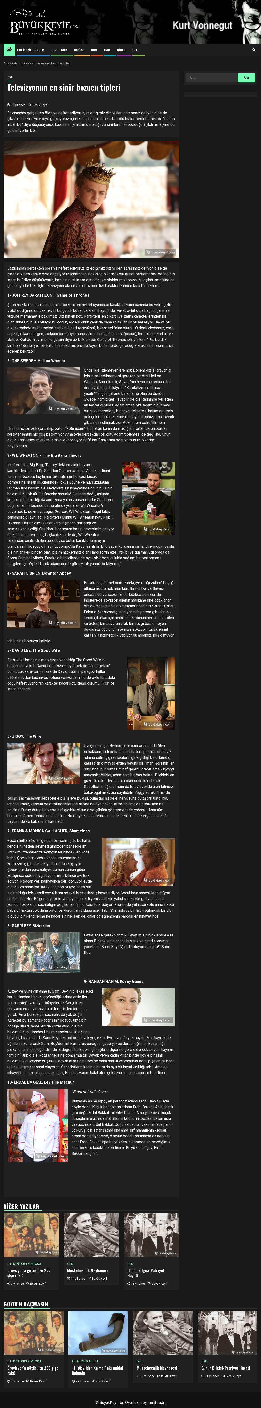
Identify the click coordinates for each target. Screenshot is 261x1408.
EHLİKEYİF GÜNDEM (30, 49)
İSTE (135, 49)
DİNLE (121, 49)
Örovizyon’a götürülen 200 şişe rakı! (29, 1272)
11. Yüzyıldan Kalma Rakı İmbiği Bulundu (97, 1370)
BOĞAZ (79, 49)
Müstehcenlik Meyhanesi (87, 1270)
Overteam (133, 1402)
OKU (94, 49)
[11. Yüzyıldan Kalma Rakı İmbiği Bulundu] (98, 1333)
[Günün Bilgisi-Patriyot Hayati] (151, 1235)
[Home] (9, 50)
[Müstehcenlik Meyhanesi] (91, 1235)
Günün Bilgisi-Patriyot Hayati (145, 1272)
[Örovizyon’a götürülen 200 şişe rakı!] (31, 1235)
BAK (107, 49)
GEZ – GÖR (59, 49)
